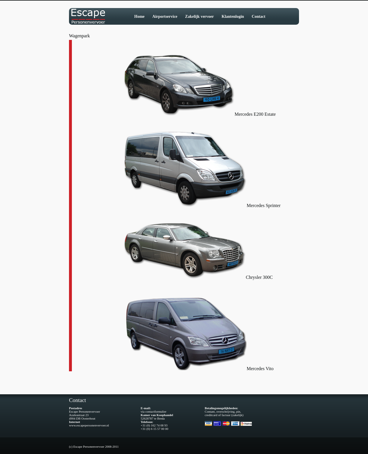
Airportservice (164, 16)
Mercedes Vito (260, 368)
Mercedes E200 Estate (255, 114)
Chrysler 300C (259, 277)
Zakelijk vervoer (199, 16)
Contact (258, 16)
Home (139, 16)
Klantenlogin (233, 16)
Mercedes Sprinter (264, 205)
